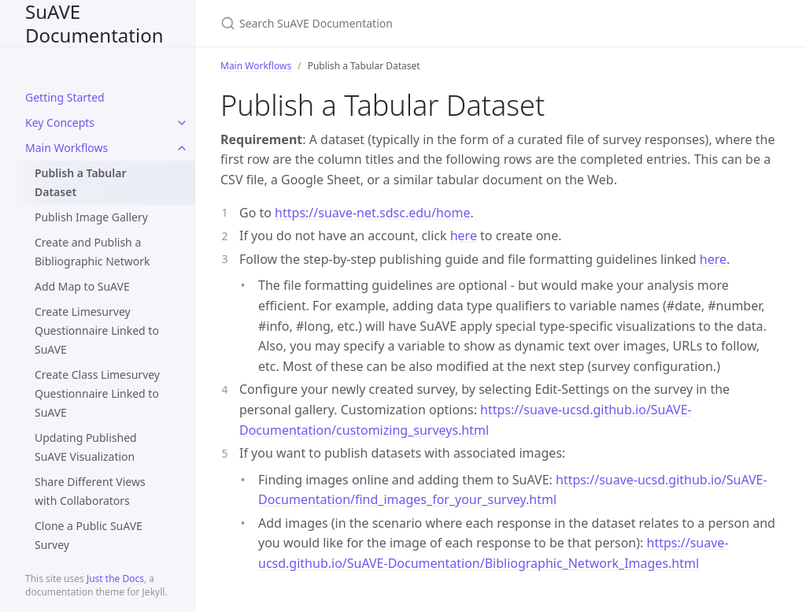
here (463, 235)
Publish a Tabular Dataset (81, 182)
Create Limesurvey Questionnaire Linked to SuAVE (97, 330)
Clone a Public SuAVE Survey (88, 535)
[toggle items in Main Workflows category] (181, 148)
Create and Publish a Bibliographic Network (92, 252)
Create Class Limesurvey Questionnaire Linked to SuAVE (97, 393)
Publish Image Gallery (91, 217)
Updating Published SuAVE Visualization (86, 447)
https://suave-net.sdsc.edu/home (372, 212)
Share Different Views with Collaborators (90, 491)
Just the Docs (115, 578)
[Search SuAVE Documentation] (406, 23)
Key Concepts (59, 122)
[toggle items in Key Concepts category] (181, 122)
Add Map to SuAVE (82, 286)
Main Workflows (66, 147)
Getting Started (65, 97)
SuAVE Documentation (94, 23)
